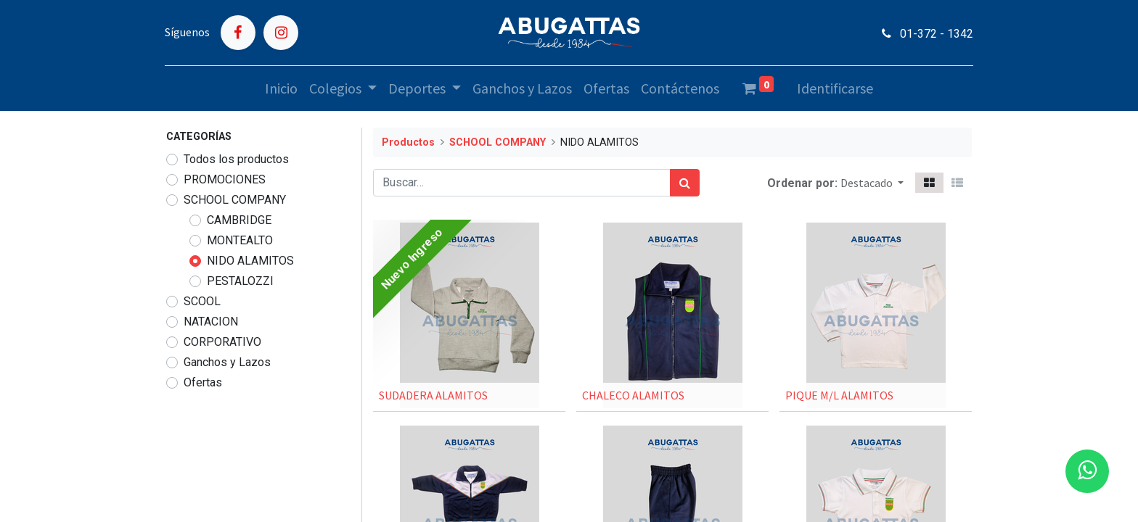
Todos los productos (236, 159)
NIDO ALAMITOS (250, 261)
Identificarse (835, 88)
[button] (872, 183)
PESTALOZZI (240, 281)
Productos (408, 142)
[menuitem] (281, 88)
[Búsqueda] (685, 182)
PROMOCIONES (225, 179)
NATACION (211, 321)
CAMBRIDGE (239, 220)
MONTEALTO (240, 240)
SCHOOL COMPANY (235, 200)
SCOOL (202, 301)
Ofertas (203, 382)
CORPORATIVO (222, 342)
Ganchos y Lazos (227, 362)
